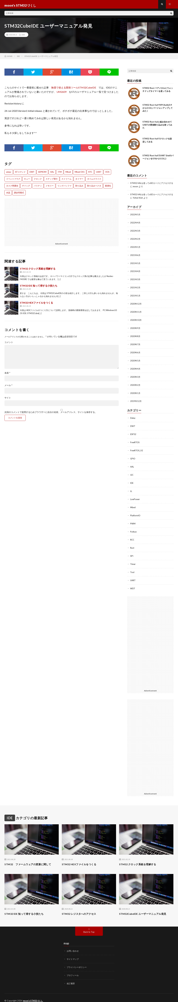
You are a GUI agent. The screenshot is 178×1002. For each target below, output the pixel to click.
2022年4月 (135, 224)
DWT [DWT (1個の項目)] (32, 174)
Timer (133, 560)
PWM (133, 520)
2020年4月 (135, 367)
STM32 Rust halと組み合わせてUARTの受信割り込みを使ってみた (157, 127)
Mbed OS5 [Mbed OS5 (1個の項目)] (80, 174)
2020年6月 (135, 352)
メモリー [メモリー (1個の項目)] (50, 188)
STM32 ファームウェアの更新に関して (30, 859)
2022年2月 (135, 240)
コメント (8, 344)
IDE (23, 37)
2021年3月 (135, 280)
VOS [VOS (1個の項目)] (107, 174)
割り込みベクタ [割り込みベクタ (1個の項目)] (94, 188)
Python (133, 528)
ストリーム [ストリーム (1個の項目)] (66, 181)
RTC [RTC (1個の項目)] (90, 174)
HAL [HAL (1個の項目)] (52, 174)
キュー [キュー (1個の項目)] (27, 181)
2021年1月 (135, 296)
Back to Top (89, 927)
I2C (132, 472)
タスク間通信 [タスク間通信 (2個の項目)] (12, 188)
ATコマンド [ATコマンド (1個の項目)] (20, 174)
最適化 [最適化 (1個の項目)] (108, 188)
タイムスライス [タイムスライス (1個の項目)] (94, 181)
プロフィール (73, 970)
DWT (132, 424)
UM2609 (61, 93)
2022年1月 (135, 248)
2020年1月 (135, 391)
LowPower (135, 496)
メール (8, 387)
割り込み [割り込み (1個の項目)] (79, 188)
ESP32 (133, 432)
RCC (132, 536)
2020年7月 (135, 344)
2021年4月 (135, 272)
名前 (7, 375)
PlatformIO (135, 512)
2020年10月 (136, 320)
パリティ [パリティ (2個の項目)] (38, 188)
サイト (7, 400)
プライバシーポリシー (77, 962)
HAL (132, 464)
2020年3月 (135, 375)
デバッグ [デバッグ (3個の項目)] (26, 188)
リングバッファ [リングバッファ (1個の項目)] (64, 188)
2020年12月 (136, 304)
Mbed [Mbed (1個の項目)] (68, 174)
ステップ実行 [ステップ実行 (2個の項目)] (52, 181)
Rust (132, 544)
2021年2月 (135, 288)
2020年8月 (135, 336)
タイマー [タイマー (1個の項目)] (79, 181)
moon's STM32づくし (34, 995)
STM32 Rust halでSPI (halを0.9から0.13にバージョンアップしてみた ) (157, 110)
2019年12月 (136, 399)
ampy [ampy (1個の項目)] (8, 174)
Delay (133, 416)
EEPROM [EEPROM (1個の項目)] (42, 174)
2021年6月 (135, 256)
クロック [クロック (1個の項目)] (38, 181)
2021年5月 (135, 264)
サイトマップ (73, 954)
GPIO (133, 456)
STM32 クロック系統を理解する (37, 270)
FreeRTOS (135, 440)
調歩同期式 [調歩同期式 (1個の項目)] (19, 195)
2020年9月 (135, 328)
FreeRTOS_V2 (137, 448)
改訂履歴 (71, 978)
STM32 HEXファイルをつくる (36, 304)
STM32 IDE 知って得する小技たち (38, 287)
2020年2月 (135, 383)
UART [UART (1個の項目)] (98, 174)
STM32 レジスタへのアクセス (81, 909)
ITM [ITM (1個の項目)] (60, 174)
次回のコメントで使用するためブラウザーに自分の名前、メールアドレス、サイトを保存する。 (50, 414)
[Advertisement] (32, 222)
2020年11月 (136, 312)
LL (131, 488)
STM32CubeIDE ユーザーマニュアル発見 (145, 909)
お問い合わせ (73, 946)
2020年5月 (135, 359)
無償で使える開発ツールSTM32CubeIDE (73, 89)
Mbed (133, 504)
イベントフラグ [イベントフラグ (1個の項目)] (13, 181)
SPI (132, 552)
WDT (132, 583)
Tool (132, 568)
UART (133, 576)
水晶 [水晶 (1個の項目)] (8, 195)
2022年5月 (135, 216)
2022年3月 (135, 232)
